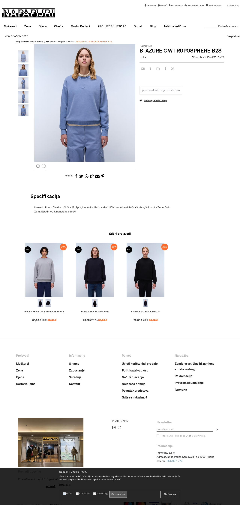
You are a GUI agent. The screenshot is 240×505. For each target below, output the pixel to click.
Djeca (20, 377)
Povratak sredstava (135, 390)
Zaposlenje (77, 370)
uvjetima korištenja (196, 436)
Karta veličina (25, 384)
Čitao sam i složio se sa (183, 436)
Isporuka (181, 389)
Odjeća (61, 42)
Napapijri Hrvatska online (29, 42)
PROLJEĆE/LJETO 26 (112, 26)
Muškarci (22, 363)
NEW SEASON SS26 (120, 36)
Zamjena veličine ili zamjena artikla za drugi (194, 366)
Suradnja (75, 377)
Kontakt (74, 384)
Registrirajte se (195, 6)
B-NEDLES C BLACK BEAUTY (145, 312)
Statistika (84, 494)
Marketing (102, 494)
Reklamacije (183, 376)
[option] (120, 36)
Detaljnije (65, 485)
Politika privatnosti (135, 370)
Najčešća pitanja (134, 384)
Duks (71, 42)
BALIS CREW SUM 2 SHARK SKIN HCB (44, 312)
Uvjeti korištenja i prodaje (140, 363)
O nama (74, 363)
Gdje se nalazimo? (134, 397)
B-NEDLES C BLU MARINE (95, 312)
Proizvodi (51, 42)
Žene (19, 370)
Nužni (69, 494)
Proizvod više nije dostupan (161, 90)
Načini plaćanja (133, 377)
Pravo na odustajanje (189, 382)
